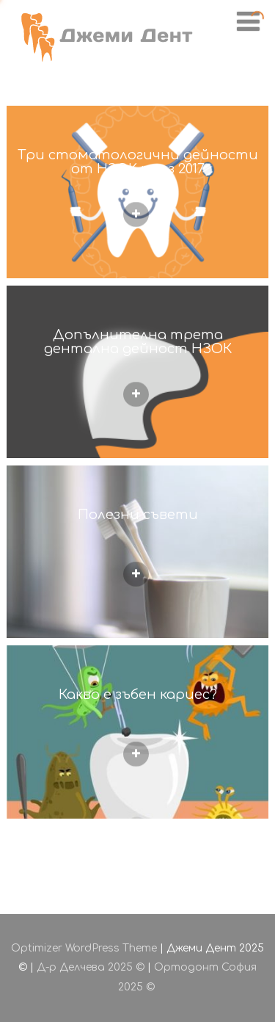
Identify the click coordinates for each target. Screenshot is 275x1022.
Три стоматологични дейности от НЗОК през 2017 (138, 162)
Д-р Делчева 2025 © (90, 967)
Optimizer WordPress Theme (84, 948)
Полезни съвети (138, 514)
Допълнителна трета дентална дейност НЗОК (138, 341)
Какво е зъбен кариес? (138, 694)
